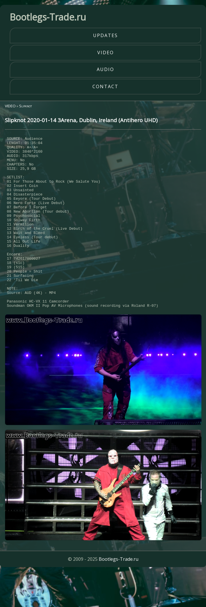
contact (105, 86)
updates (105, 35)
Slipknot (25, 105)
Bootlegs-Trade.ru (118, 594)
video (105, 52)
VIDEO (10, 105)
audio (105, 69)
